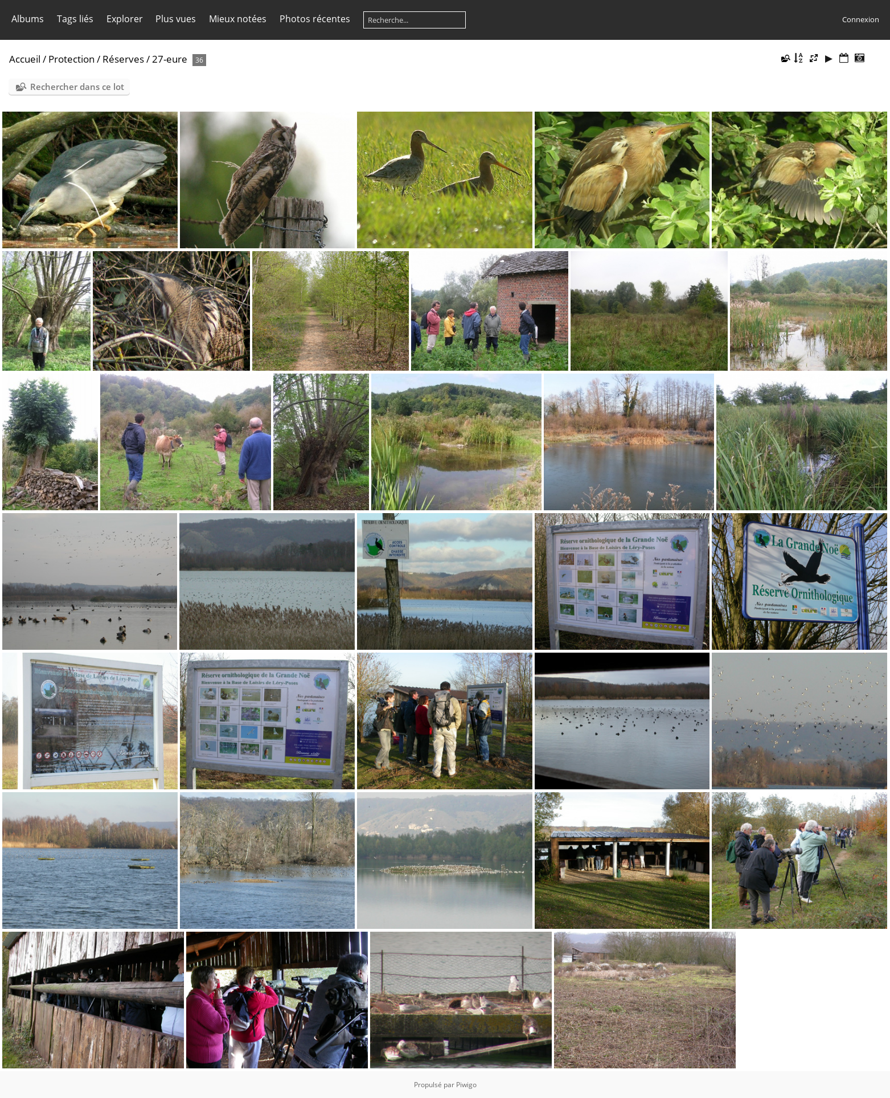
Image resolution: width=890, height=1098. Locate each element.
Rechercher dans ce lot (77, 86)
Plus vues (175, 19)
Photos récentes (315, 19)
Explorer (124, 19)
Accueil (24, 58)
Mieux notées (237, 19)
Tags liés (75, 19)
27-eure (169, 58)
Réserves (123, 58)
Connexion (860, 19)
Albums (27, 19)
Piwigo (466, 1084)
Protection (71, 58)
